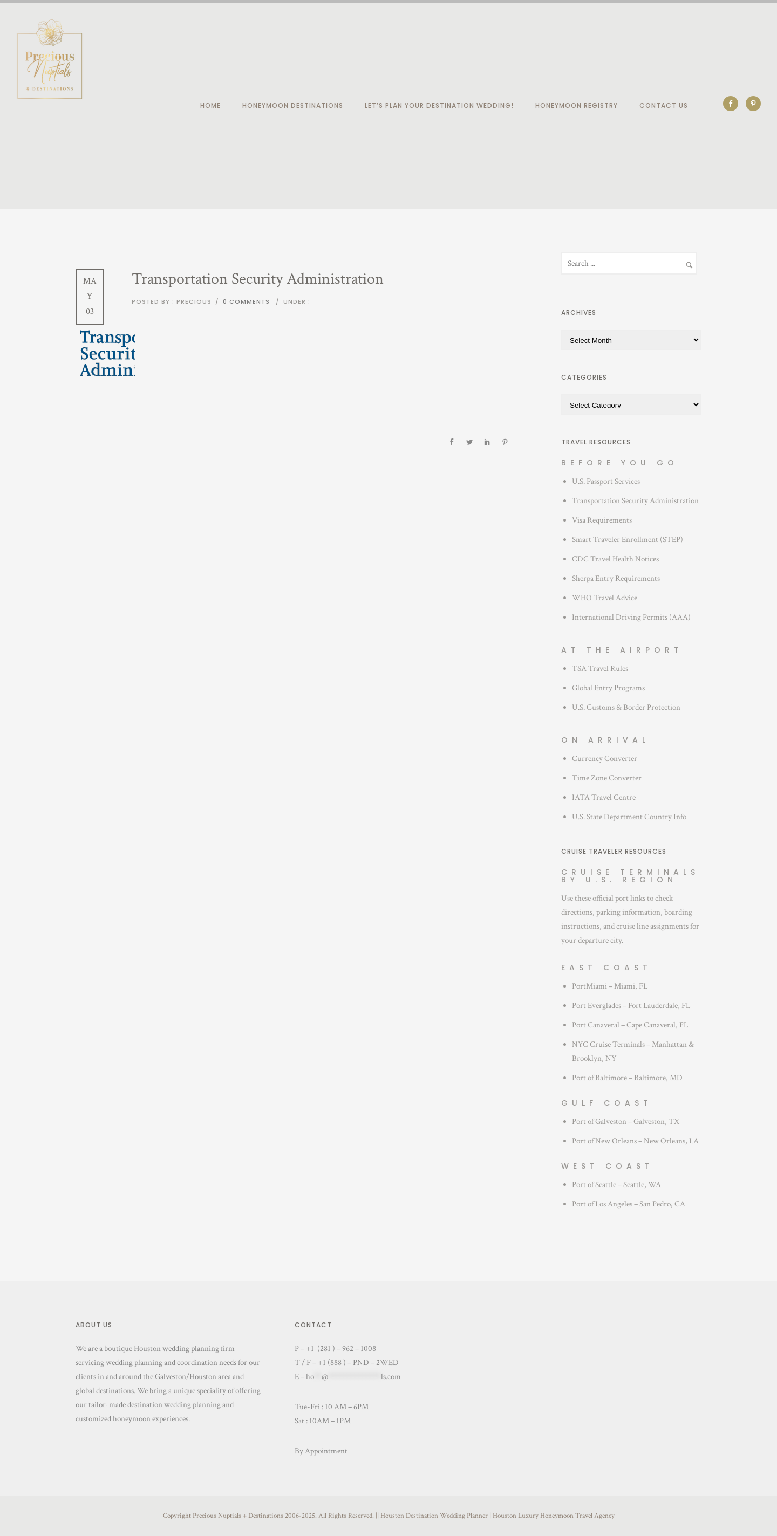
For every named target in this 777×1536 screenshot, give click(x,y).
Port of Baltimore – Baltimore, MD (627, 1078)
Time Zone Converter (607, 778)
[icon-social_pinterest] (753, 103)
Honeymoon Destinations (292, 105)
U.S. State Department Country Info (629, 817)
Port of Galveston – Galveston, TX (625, 1121)
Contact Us (663, 105)
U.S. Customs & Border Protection (626, 707)
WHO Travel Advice (604, 598)
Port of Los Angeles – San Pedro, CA (628, 1204)
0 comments (246, 301)
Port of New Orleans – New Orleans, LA (635, 1141)
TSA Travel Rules (600, 668)
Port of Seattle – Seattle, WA (616, 1185)
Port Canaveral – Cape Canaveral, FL (630, 1025)
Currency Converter (604, 758)
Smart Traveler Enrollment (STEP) (627, 539)
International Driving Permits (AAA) (631, 617)
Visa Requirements (602, 520)
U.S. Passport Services (606, 481)
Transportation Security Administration (635, 501)
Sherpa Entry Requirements (616, 578)
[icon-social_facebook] (733, 103)
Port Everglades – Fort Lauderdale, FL (631, 1005)
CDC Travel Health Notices (615, 559)
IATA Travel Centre (604, 797)
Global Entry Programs (608, 688)
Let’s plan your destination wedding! (439, 105)
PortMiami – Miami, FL (610, 986)
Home (210, 105)
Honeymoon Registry (576, 105)
